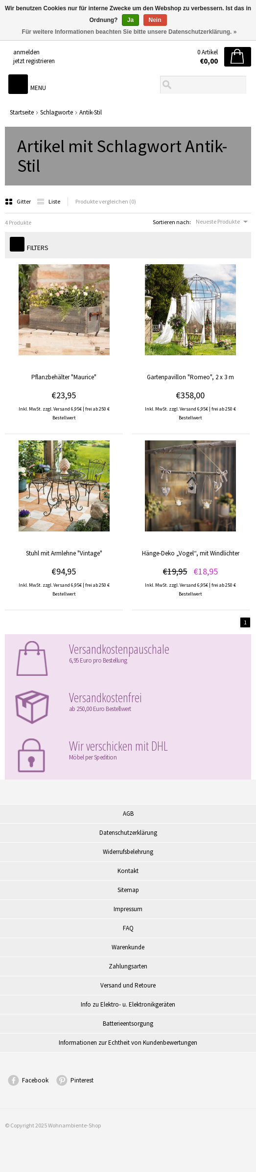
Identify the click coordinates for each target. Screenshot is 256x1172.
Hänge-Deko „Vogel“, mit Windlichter (190, 553)
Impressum (128, 909)
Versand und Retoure (128, 985)
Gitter (18, 201)
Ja (130, 20)
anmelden (26, 52)
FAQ (128, 928)
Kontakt (128, 871)
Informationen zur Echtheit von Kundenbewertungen (128, 1042)
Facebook (35, 1080)
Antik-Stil (90, 112)
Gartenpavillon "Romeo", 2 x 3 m (190, 377)
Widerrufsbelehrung (128, 852)
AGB (128, 813)
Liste (48, 201)
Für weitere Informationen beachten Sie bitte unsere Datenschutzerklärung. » (129, 31)
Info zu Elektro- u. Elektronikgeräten (128, 1004)
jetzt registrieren (34, 61)
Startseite (22, 112)
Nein (155, 20)
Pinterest (81, 1080)
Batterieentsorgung (128, 1023)
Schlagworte (56, 112)
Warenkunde (128, 947)
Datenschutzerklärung (128, 832)
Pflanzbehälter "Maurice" (63, 377)
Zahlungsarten (128, 966)
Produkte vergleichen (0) (105, 201)
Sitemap (128, 890)
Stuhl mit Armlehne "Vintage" (64, 553)
